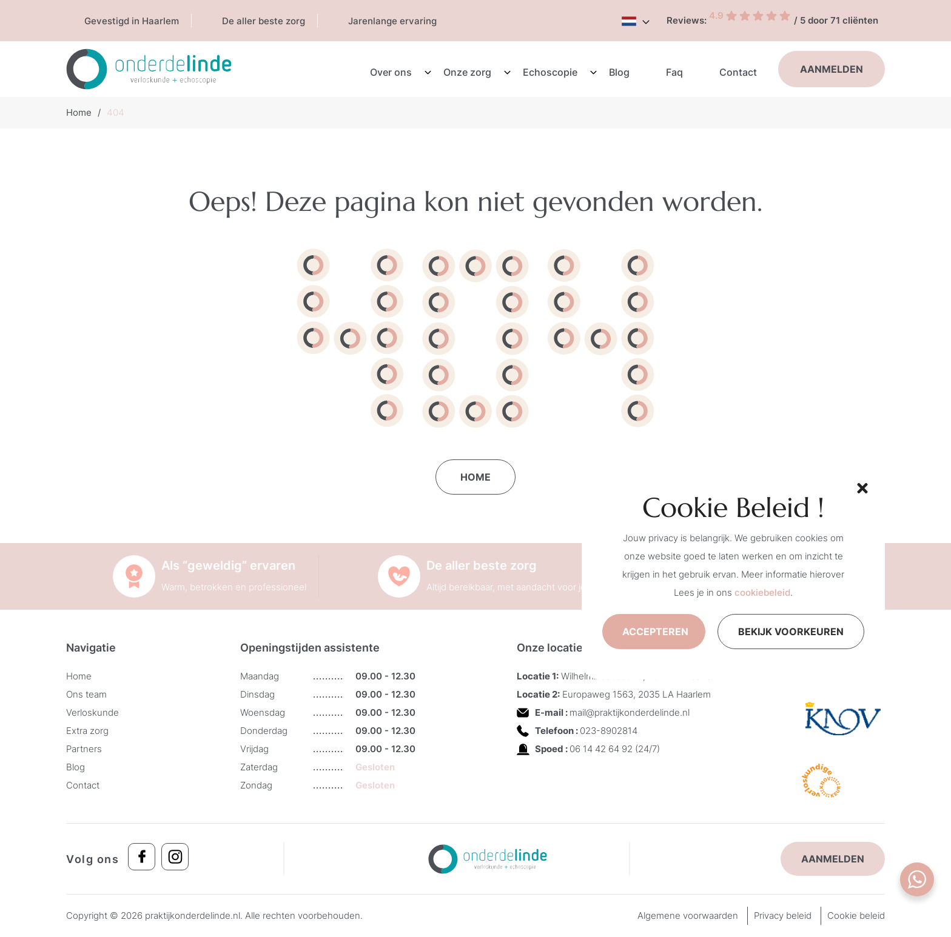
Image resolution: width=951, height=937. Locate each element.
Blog (619, 72)
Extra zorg (87, 730)
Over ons (391, 72)
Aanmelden (831, 69)
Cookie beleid (856, 915)
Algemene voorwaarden (687, 915)
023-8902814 (608, 730)
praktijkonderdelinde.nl (192, 915)
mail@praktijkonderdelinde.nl (630, 712)
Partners (84, 749)
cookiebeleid (762, 592)
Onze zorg (467, 72)
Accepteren (655, 631)
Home (79, 112)
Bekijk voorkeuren (791, 631)
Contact (738, 72)
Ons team (86, 694)
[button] (861, 487)
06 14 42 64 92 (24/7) (615, 749)
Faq (674, 72)
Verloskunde (92, 712)
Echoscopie (550, 72)
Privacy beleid (783, 915)
